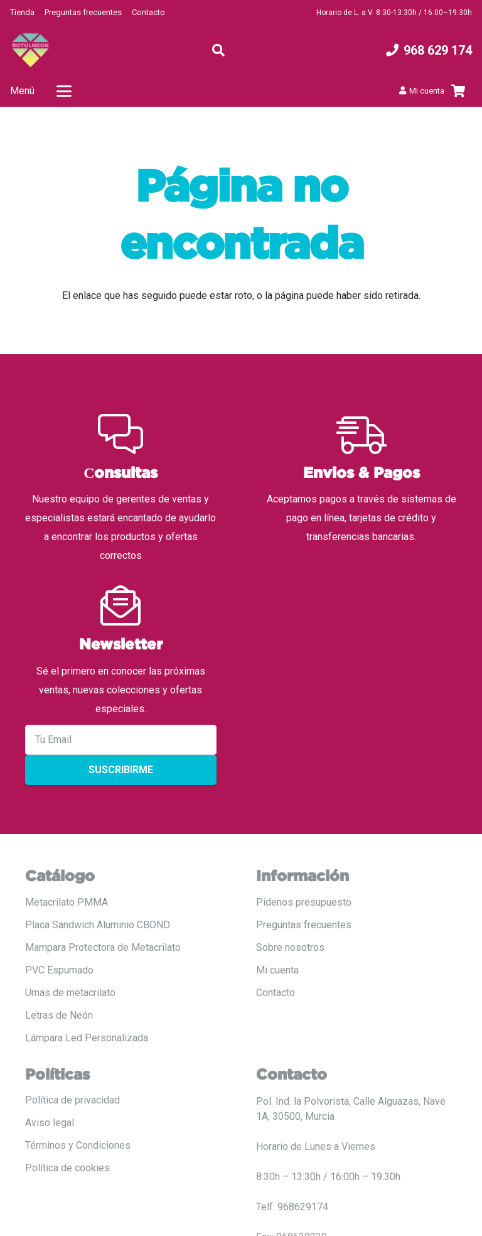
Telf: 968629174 (292, 1207)
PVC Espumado (59, 970)
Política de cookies (67, 1168)
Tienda (22, 12)
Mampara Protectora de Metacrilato (103, 947)
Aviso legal (49, 1123)
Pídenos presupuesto (303, 902)
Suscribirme (120, 770)
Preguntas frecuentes (83, 12)
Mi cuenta (277, 970)
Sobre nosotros (290, 947)
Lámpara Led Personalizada (86, 1038)
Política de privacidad (72, 1100)
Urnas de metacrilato (70, 993)
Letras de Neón (59, 1015)
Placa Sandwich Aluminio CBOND (97, 925)
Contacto (148, 12)
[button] (218, 50)
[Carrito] (458, 91)
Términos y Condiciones (78, 1145)
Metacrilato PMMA (66, 902)
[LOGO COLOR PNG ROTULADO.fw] (30, 50)
